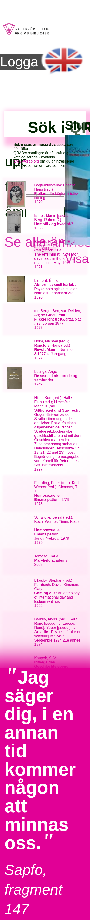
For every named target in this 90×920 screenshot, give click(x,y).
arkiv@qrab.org (26, 161)
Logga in (26, 61)
